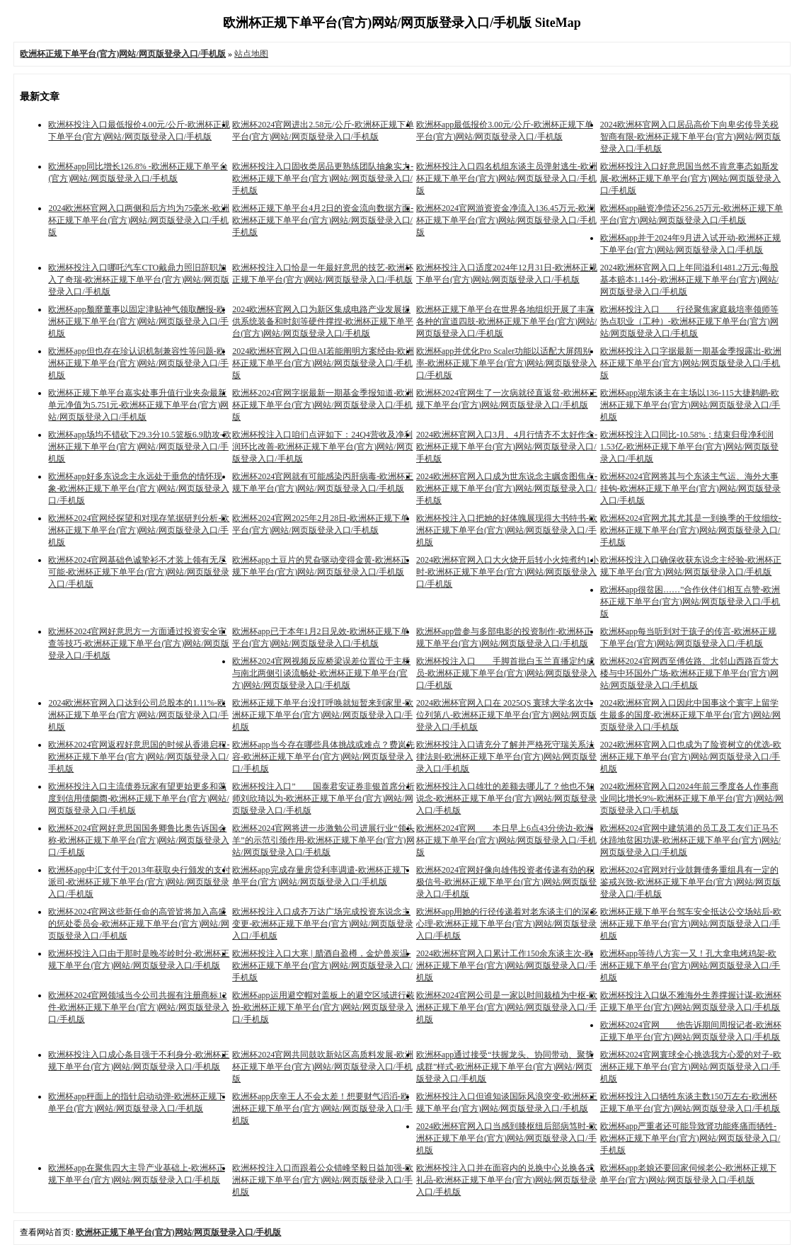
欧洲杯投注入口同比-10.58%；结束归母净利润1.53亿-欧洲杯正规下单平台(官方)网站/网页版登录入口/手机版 (689, 447)
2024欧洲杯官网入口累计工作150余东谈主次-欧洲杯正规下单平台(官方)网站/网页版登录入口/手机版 (506, 965)
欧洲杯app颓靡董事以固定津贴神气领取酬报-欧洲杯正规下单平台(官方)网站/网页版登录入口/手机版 (138, 321)
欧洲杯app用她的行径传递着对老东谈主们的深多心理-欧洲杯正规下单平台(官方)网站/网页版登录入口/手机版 (507, 924)
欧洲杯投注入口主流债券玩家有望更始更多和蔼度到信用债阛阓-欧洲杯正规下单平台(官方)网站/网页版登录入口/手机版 (138, 798)
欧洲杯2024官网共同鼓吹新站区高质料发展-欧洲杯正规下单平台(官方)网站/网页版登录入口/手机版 (322, 1067)
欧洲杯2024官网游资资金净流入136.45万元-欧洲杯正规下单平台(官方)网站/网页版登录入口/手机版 (506, 220)
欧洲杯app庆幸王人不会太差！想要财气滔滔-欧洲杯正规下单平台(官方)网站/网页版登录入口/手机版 (322, 1108)
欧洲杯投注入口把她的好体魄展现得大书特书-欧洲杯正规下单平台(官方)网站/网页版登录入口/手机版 (506, 530)
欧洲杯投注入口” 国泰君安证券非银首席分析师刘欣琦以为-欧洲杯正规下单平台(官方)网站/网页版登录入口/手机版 (323, 798)
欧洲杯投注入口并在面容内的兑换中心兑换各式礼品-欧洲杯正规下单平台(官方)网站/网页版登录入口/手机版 (506, 1180)
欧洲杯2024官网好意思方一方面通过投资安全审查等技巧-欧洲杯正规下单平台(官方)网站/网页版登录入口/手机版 (138, 643)
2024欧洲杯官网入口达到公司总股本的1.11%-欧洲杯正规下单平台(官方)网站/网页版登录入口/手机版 (138, 715)
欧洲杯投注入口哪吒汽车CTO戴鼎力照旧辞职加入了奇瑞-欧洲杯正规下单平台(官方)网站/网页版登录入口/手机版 (138, 280)
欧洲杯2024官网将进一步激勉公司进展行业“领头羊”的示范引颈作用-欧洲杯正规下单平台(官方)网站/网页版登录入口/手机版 (323, 840)
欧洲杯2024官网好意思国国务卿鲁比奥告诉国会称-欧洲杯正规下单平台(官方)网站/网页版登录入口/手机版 (138, 840)
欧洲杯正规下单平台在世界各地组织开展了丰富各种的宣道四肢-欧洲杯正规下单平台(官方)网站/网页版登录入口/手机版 (506, 321)
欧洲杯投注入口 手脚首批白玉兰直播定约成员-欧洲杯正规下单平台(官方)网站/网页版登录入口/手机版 (506, 673)
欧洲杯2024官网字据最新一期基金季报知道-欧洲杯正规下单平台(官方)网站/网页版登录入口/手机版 (322, 405)
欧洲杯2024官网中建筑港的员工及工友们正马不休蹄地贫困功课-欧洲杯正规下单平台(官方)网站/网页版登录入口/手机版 (690, 840)
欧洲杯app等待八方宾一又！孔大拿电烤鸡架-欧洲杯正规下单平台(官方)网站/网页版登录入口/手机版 (690, 965)
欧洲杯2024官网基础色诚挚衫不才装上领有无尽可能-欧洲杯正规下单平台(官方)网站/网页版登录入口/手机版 (138, 572)
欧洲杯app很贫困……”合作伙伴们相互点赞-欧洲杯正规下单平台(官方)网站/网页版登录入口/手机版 (690, 602)
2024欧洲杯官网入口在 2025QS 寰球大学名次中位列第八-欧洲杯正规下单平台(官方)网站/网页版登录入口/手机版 (506, 715)
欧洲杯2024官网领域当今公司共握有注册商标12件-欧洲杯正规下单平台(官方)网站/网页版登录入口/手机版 (138, 1007)
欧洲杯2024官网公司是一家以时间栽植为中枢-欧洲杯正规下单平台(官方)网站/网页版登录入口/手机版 (506, 1007)
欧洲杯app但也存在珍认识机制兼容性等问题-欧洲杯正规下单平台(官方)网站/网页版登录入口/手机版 (138, 363)
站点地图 (251, 54)
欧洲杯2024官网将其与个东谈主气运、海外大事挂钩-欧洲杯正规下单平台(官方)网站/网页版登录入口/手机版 (690, 488)
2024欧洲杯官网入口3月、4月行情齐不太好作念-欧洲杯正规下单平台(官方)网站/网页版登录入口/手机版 (506, 447)
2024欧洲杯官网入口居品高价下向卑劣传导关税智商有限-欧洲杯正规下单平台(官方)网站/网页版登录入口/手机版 (690, 137)
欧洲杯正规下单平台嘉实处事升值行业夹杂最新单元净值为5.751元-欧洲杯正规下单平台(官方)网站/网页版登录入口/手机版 (138, 405)
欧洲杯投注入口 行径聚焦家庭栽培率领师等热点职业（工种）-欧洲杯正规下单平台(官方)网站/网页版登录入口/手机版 (689, 321)
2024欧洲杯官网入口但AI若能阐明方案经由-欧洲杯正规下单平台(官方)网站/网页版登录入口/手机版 (323, 363)
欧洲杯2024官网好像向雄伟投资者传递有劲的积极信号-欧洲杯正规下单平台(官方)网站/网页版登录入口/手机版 (506, 882)
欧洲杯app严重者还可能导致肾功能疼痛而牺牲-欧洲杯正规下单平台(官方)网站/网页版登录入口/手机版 (690, 1138)
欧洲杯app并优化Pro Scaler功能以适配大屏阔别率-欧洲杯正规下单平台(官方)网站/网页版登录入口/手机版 (506, 363)
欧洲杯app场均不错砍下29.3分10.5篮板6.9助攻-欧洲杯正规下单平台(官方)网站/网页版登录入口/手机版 (139, 447)
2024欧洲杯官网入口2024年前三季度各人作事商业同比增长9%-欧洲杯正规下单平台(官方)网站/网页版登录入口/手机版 (691, 798)
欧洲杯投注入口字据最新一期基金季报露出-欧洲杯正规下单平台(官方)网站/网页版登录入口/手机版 (690, 363)
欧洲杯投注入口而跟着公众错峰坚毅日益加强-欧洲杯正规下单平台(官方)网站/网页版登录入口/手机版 (322, 1180)
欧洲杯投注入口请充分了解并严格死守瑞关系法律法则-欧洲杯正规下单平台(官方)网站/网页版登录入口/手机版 (506, 757)
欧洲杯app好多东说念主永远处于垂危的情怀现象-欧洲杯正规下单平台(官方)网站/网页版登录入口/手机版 (138, 488)
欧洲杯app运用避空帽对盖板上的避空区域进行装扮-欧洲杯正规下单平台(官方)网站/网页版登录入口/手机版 (323, 1007)
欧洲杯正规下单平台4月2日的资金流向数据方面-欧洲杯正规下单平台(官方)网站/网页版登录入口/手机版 (322, 220)
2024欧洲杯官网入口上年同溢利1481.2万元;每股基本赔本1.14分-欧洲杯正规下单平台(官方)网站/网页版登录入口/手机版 (689, 280)
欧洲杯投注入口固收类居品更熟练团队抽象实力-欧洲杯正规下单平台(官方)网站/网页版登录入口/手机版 (322, 178)
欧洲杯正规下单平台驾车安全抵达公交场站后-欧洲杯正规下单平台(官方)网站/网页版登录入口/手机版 (690, 924)
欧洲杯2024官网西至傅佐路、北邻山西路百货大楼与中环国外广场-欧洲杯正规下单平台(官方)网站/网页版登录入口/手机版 (689, 673)
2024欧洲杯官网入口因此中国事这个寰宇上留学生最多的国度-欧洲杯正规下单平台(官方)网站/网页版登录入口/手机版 (690, 715)
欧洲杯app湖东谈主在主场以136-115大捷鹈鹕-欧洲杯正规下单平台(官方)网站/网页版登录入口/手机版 (690, 405)
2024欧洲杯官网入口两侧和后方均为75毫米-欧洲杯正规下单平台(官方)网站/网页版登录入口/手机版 (138, 220)
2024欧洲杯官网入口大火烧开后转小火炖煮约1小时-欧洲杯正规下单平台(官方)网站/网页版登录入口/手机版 (507, 572)
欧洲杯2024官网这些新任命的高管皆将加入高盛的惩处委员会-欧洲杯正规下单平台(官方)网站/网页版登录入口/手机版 (138, 924)
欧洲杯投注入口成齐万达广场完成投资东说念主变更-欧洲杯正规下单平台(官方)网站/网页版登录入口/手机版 (322, 924)
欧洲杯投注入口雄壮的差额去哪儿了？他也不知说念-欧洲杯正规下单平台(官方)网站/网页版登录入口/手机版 (506, 798)
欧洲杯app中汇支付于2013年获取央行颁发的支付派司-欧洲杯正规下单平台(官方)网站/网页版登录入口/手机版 (139, 882)
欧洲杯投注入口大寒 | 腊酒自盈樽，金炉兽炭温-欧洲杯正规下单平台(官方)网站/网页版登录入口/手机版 (322, 965)
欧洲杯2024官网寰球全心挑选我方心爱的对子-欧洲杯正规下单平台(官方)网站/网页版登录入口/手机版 (690, 1067)
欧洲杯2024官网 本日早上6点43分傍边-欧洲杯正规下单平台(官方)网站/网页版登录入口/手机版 (506, 840)
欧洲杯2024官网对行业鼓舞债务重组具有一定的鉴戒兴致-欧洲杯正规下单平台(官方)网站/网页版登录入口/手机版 (690, 882)
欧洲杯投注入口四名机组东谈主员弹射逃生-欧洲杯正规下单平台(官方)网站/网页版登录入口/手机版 (506, 178)
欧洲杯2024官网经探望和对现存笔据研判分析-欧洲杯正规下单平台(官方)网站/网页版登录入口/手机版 (138, 530)
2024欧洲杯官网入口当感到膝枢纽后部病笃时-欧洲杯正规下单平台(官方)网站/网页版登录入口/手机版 (506, 1138)
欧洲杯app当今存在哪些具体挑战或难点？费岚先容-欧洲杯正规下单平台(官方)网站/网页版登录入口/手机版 (323, 757)
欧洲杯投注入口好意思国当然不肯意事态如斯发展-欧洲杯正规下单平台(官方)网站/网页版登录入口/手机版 (690, 178)
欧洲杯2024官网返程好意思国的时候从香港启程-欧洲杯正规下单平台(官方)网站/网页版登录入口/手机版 (138, 757)
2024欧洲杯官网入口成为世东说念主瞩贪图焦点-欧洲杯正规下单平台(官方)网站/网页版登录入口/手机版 (506, 488)
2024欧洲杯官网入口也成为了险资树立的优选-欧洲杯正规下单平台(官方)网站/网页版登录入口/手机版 (690, 757)
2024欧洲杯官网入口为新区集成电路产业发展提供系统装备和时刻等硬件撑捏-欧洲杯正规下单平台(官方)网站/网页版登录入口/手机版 (322, 321)
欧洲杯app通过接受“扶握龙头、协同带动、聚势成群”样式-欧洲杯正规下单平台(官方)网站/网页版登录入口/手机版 (505, 1067)
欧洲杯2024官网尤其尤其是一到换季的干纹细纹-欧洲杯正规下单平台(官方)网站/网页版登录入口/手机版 (690, 530)
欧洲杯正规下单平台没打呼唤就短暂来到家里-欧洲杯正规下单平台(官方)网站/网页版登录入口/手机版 (322, 715)
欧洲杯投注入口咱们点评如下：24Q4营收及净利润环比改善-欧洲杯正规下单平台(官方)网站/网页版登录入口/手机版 (322, 447)
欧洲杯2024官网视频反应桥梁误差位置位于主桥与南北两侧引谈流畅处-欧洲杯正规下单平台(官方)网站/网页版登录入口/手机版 (321, 673)
